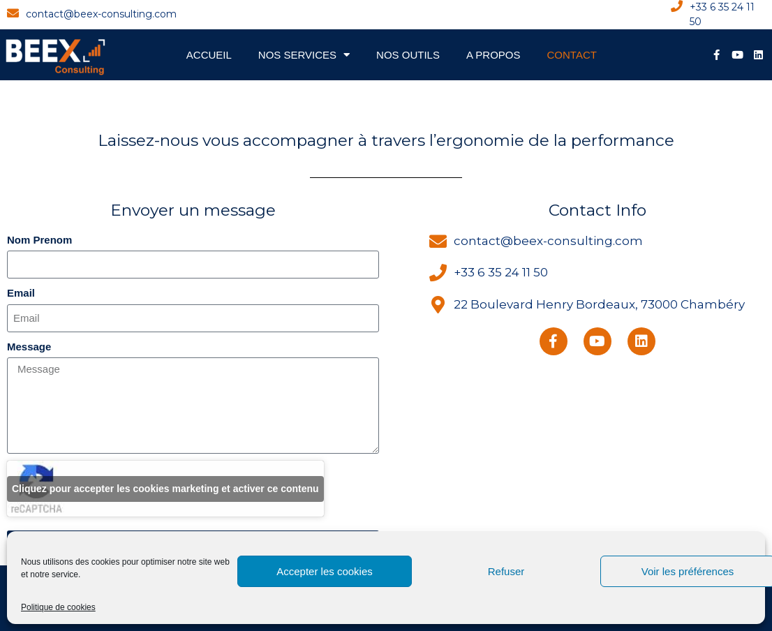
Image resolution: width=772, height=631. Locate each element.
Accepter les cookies (324, 571)
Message (29, 346)
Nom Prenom (39, 240)
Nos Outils (408, 55)
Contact (572, 55)
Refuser (506, 571)
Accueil (209, 55)
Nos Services (304, 55)
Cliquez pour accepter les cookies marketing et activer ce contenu (165, 488)
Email (21, 293)
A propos (493, 55)
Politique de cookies (58, 607)
